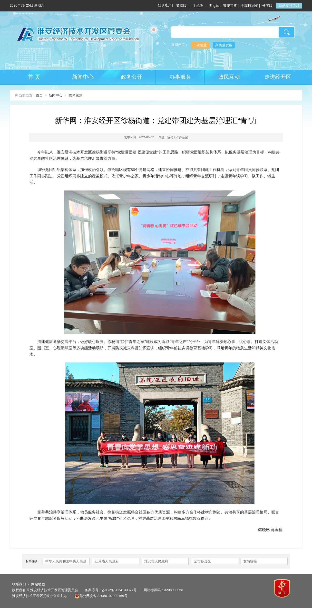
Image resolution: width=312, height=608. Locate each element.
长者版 (267, 6)
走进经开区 (277, 77)
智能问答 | (231, 6)
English (215, 6)
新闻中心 (83, 77)
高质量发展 (223, 45)
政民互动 (229, 77)
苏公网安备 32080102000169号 (101, 596)
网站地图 (38, 584)
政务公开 (131, 77)
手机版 (198, 6)
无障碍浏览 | (250, 6)
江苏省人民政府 (107, 561)
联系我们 (19, 584)
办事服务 (180, 77)
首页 (39, 95)
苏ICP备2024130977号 (119, 590)
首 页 (34, 77)
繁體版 (181, 6)
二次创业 (200, 45)
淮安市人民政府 (156, 561)
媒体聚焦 (75, 95)
